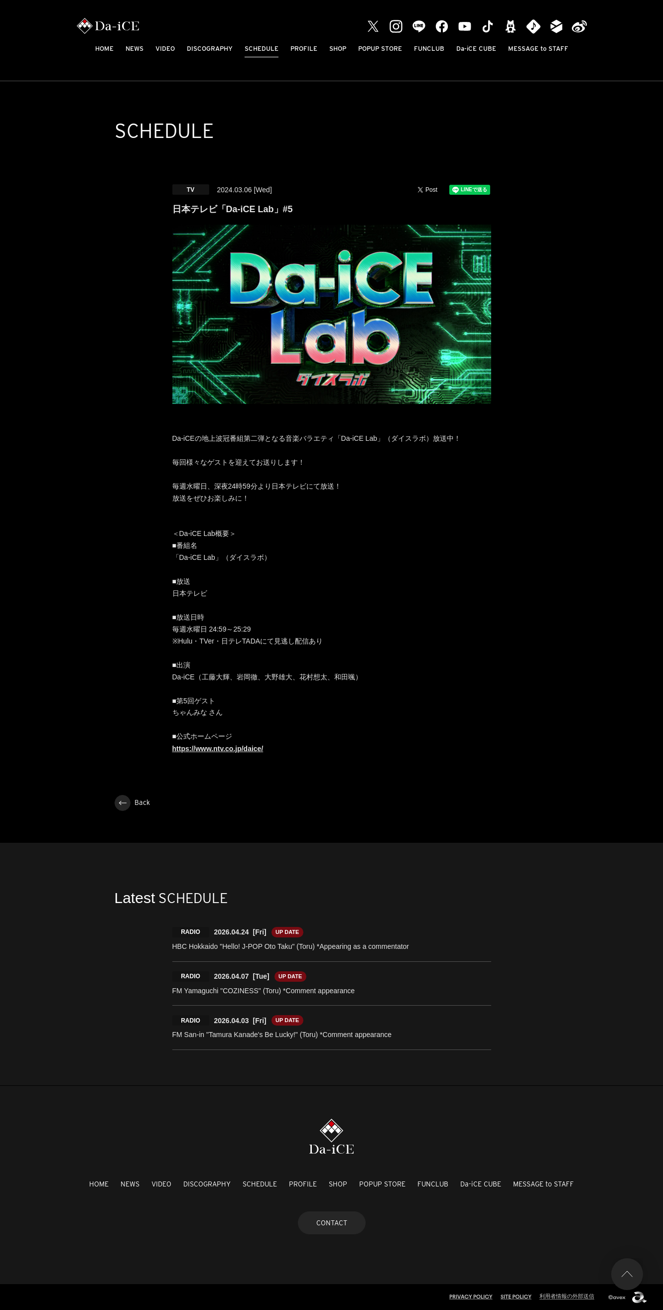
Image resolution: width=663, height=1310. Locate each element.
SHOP (337, 48)
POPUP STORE (380, 48)
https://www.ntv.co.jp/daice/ (218, 749)
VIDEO (165, 48)
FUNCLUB (429, 48)
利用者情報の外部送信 (566, 1296)
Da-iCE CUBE (476, 48)
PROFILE (303, 48)
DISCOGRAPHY (210, 48)
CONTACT (331, 1223)
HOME (104, 48)
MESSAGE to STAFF (538, 48)
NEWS (134, 48)
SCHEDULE (261, 48)
